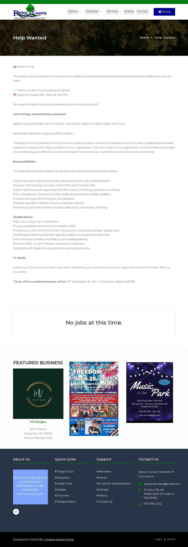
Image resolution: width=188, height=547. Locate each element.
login (158, 539)
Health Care (63, 483)
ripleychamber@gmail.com (162, 483)
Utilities (60, 489)
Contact (142, 11)
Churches (62, 495)
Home (164, 11)
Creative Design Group (59, 539)
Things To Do (64, 471)
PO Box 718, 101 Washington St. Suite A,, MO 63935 (159, 493)
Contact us (104, 501)
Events (129, 11)
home (171, 539)
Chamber (92, 11)
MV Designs (38, 421)
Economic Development (114, 483)
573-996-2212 (152, 503)
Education (62, 477)
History (102, 495)
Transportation (65, 501)
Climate (102, 489)
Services (112, 11)
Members (104, 471)
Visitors (73, 11)
